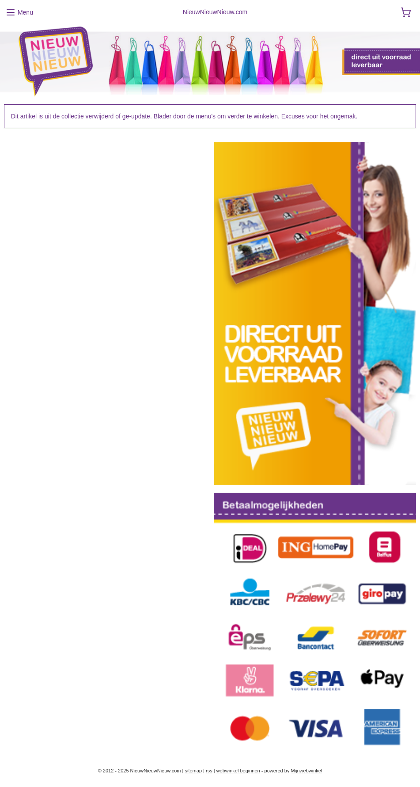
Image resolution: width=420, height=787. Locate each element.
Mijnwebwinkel (306, 770)
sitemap (193, 770)
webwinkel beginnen (238, 770)
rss (209, 770)
